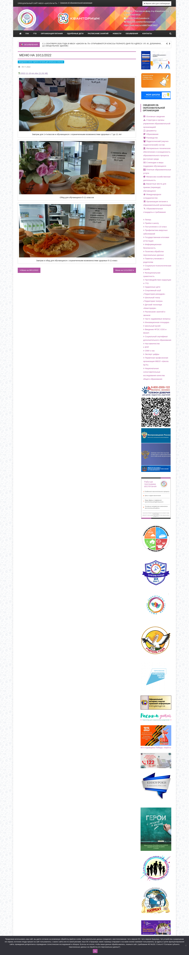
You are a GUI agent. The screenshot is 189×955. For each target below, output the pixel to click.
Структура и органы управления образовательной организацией (156, 123)
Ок (95, 951)
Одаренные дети (151, 287)
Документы (149, 130)
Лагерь (147, 219)
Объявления (132, 34)
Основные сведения (154, 116)
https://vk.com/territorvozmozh (141, 22)
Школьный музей (151, 326)
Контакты (147, 34)
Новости (117, 34)
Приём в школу (151, 223)
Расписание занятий (98, 34)
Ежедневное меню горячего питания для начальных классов (41, 62)
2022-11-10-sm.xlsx (29, 73)
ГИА (27, 34)
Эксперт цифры (151, 354)
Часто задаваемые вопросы (156, 319)
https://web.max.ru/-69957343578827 (141, 25)
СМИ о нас (149, 351)
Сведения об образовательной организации (76, 3)
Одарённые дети (75, 34)
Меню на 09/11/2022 (29, 270)
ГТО (34, 34)
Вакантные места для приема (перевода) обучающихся (154, 187)
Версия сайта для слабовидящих (157, 3)
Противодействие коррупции (157, 280)
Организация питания (52, 34)
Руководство (150, 138)
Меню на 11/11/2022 (124, 270)
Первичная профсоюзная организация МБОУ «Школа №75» (155, 361)
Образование (150, 134)
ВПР (146, 347)
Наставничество (151, 343)
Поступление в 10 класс (155, 227)
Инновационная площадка (156, 322)
